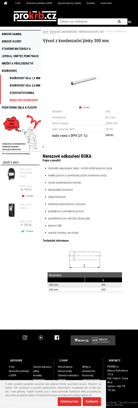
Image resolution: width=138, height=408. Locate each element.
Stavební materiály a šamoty (68, 377)
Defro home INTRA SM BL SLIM (26, 173)
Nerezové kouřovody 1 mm (91, 31)
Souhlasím (90, 401)
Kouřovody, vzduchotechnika (63, 31)
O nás (17, 3)
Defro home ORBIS (26, 206)
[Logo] (35, 16)
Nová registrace (92, 22)
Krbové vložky (65, 371)
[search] (124, 12)
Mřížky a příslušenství (88, 369)
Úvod (45, 31)
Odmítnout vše (64, 401)
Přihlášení (73, 22)
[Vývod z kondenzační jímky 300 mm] (84, 58)
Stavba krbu (106, 3)
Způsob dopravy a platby (69, 3)
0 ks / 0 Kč (124, 22)
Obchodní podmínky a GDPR (39, 3)
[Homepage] (6, 3)
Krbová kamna (65, 366)
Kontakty (91, 3)
